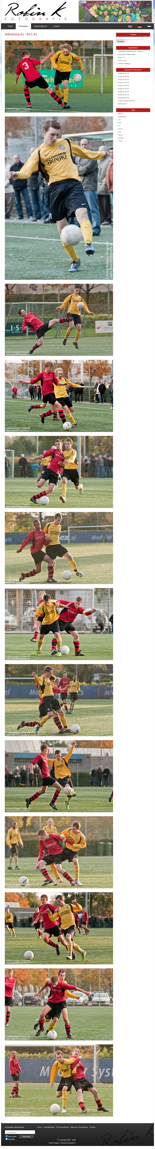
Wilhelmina (122, 117)
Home (10, 26)
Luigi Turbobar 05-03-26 (126, 101)
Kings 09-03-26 (123, 94)
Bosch (120, 135)
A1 (119, 120)
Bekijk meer (122, 104)
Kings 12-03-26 (123, 88)
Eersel (120, 129)
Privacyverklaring (62, 1127)
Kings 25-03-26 (123, 76)
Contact (56, 26)
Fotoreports (23, 26)
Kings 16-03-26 (123, 85)
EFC (119, 123)
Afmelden (10, 1139)
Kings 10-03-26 (123, 91)
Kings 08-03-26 (123, 98)
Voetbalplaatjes (49, 1127)
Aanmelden (11, 1136)
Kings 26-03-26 (123, 73)
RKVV (120, 113)
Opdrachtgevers (40, 26)
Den (119, 132)
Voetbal (120, 138)
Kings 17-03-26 (123, 82)
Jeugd (120, 141)
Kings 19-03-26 (123, 79)
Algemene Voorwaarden (79, 1127)
